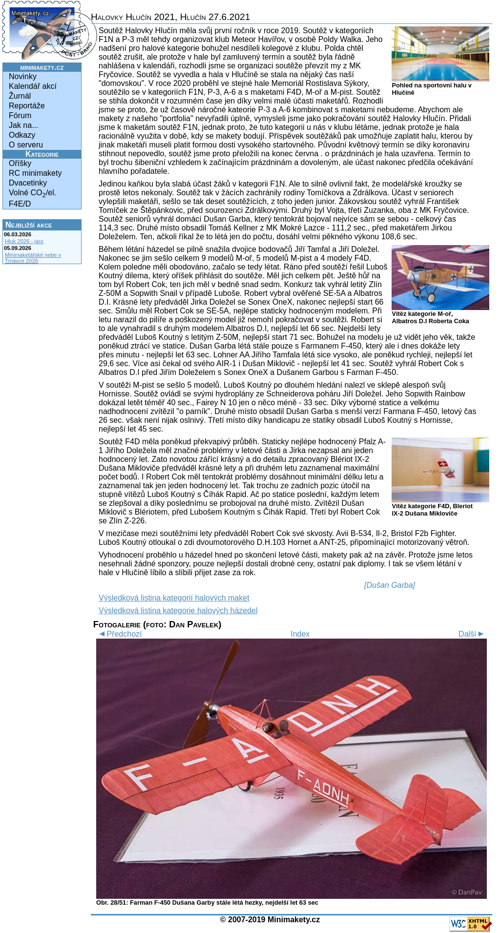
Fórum (20, 115)
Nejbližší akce (28, 225)
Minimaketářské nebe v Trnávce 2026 (33, 258)
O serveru (26, 145)
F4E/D (20, 204)
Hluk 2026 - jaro (24, 241)
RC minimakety (35, 173)
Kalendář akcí (33, 86)
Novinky (23, 76)
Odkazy (22, 135)
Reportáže (27, 106)
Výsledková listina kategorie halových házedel (178, 610)
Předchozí (119, 634)
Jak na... (23, 125)
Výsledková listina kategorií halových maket (174, 598)
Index (300, 634)
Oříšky (20, 163)
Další (472, 634)
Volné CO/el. (32, 193)
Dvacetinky (28, 183)
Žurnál (20, 96)
